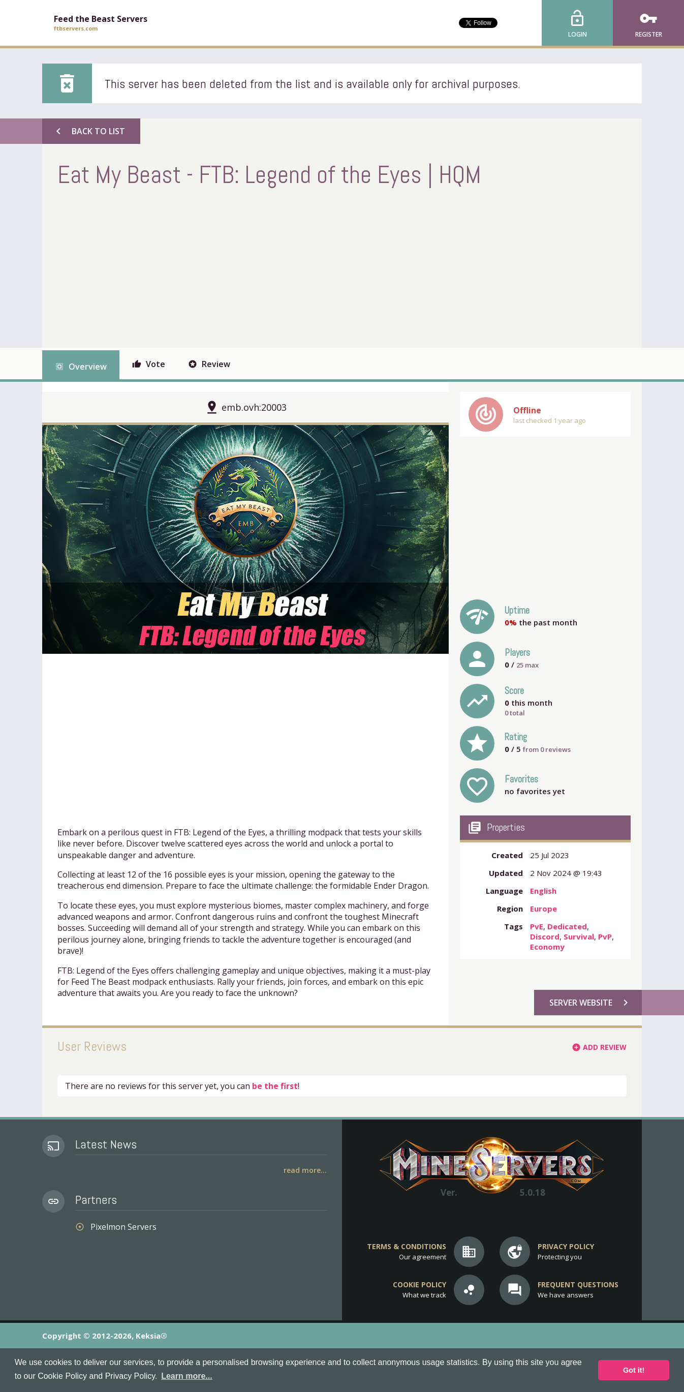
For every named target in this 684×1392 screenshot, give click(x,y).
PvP (605, 936)
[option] (245, 539)
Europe (543, 908)
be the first (275, 1086)
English (543, 891)
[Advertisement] (242, 266)
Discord (544, 936)
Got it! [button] (633, 1370)
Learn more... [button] (186, 1376)
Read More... (305, 1170)
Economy (547, 947)
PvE (536, 926)
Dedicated (567, 926)
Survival (579, 936)
